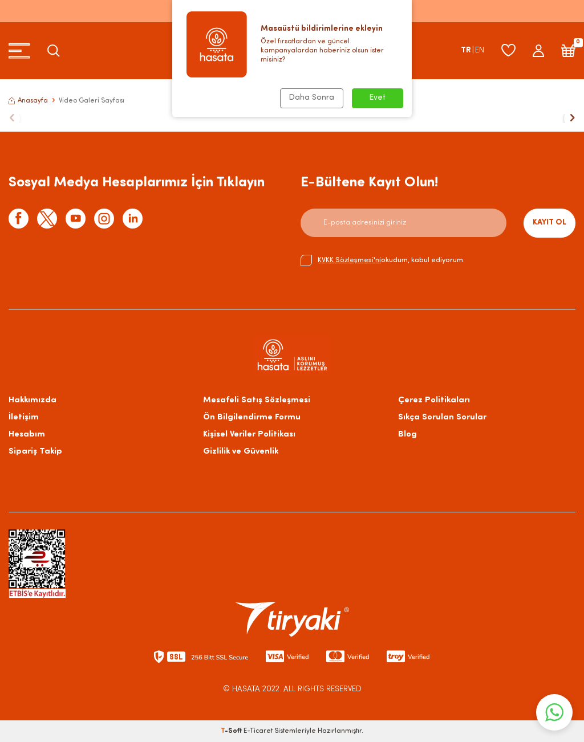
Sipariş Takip (35, 451)
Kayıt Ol (549, 222)
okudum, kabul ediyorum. (383, 260)
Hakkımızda (32, 400)
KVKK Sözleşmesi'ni (349, 260)
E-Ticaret (258, 731)
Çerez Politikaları (434, 400)
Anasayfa (28, 101)
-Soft (232, 731)
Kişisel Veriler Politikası (249, 434)
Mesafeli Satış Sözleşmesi (256, 400)
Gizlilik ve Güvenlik (240, 451)
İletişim (24, 417)
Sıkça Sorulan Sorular (442, 417)
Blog (407, 434)
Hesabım (27, 434)
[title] (292, 118)
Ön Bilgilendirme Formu (252, 417)
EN (479, 51)
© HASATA (241, 689)
